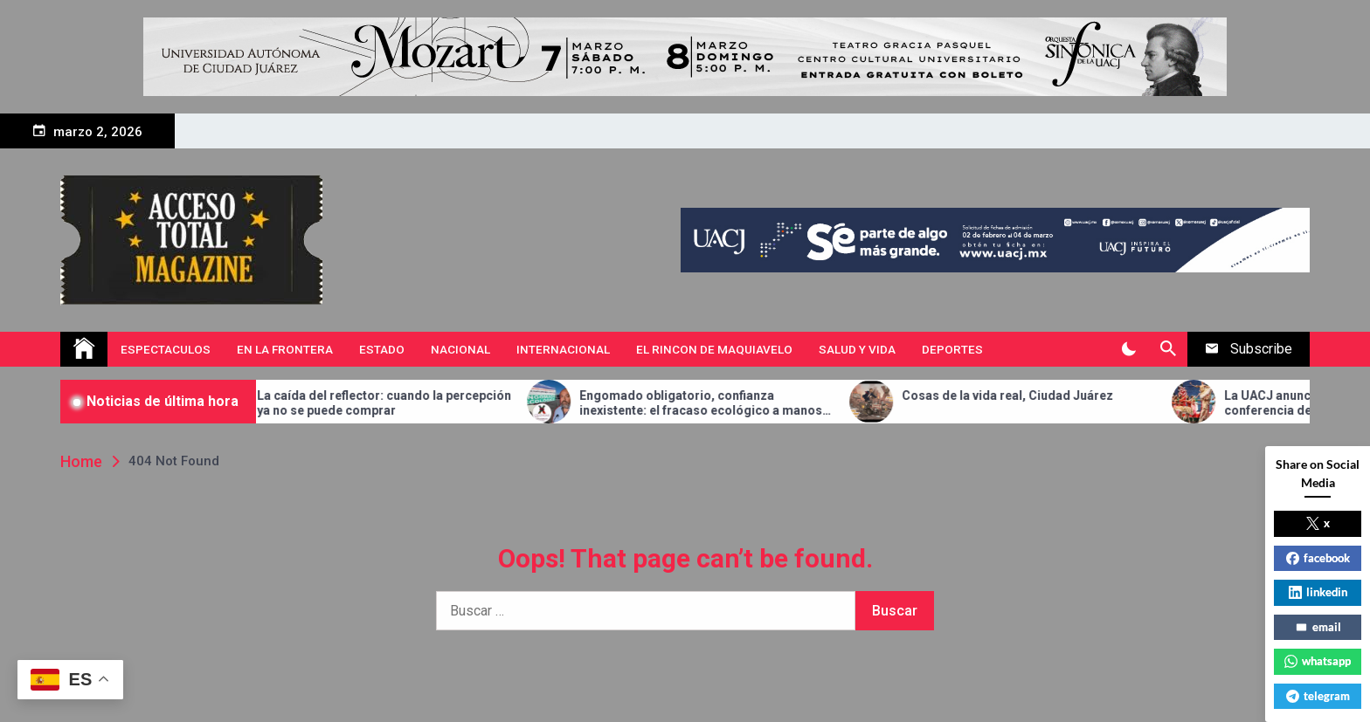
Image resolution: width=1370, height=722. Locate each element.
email (1318, 627)
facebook (1318, 558)
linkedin (1318, 592)
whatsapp (1317, 661)
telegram (1318, 696)
